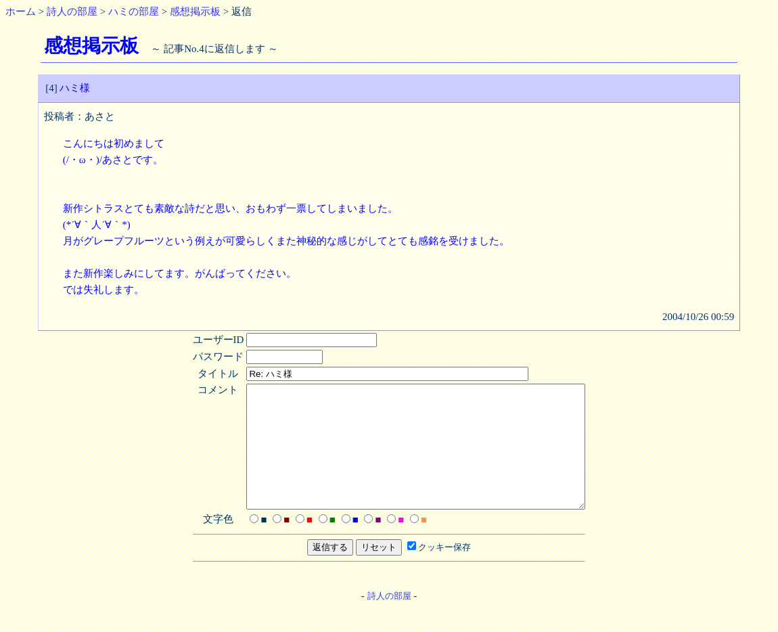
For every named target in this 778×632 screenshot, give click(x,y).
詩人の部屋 (72, 11)
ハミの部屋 (133, 11)
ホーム (20, 11)
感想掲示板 (195, 11)
